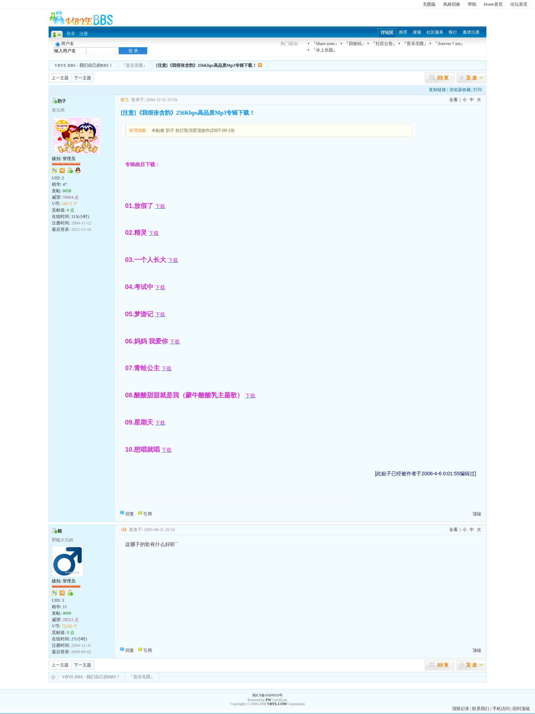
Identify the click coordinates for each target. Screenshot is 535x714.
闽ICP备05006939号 (267, 695)
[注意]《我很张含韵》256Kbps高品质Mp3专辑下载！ (206, 65)
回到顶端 (521, 708)
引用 (147, 513)
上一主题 (60, 77)
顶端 (476, 513)
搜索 (417, 32)
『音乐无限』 (415, 43)
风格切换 (451, 4)
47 (65, 184)
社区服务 (435, 32)
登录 (70, 33)
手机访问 (501, 708)
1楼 (123, 529)
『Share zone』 (325, 43)
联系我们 (480, 708)
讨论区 (387, 32)
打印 (478, 89)
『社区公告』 (384, 43)
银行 (453, 32)
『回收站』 (355, 43)
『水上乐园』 (324, 50)
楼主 (124, 99)
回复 (129, 513)
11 (65, 606)
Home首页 (493, 4)
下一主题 (82, 77)
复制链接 (437, 89)
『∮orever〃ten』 (449, 43)
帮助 (472, 4)
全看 (453, 99)
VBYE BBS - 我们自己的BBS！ (88, 677)
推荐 (403, 32)
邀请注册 (471, 32)
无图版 (429, 4)
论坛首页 (518, 4)
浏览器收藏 (460, 89)
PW (268, 700)
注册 (83, 33)
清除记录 (460, 708)
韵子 (62, 101)
